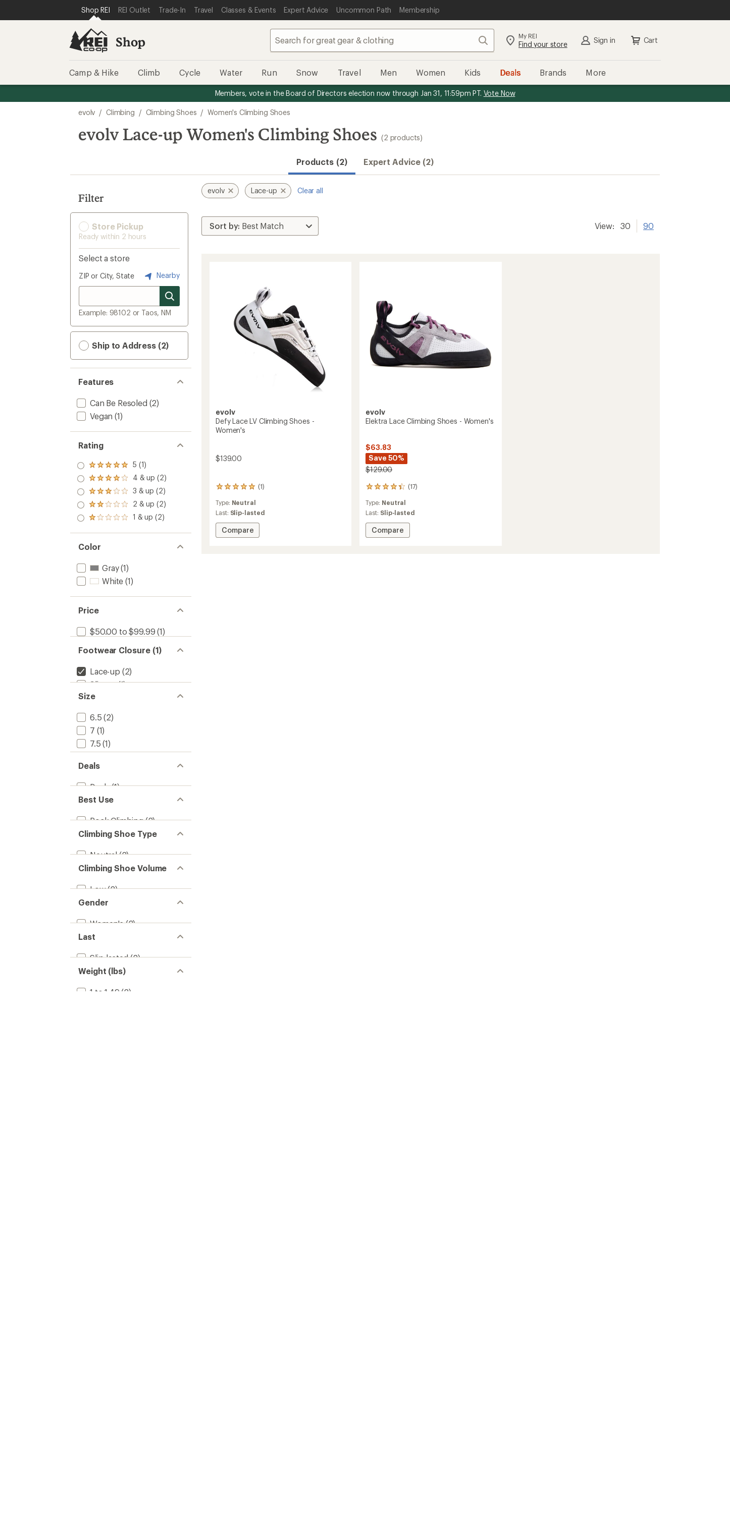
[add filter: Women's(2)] (99, 1102)
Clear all (310, 190)
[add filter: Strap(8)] (92, 721)
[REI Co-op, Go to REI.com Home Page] (88, 40)
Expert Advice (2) (398, 161)
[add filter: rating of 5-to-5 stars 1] (121, 465)
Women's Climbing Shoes (248, 112)
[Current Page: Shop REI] (95, 10)
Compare (237, 531)
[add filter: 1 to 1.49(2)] (97, 1203)
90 (648, 225)
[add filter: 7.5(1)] (88, 798)
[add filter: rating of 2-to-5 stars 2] (121, 505)
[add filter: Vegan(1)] (94, 416)
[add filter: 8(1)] (84, 811)
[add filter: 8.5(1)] (88, 824)
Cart (644, 40)
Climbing (120, 112)
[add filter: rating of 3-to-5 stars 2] (121, 491)
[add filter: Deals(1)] (92, 901)
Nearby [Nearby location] (161, 276)
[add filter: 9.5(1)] (88, 850)
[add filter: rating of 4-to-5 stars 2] (121, 478)
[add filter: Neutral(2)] (96, 1001)
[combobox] (382, 40)
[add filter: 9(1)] (85, 837)
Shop (130, 41)
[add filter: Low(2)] (90, 1052)
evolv (86, 112)
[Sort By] (260, 226)
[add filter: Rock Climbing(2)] (109, 951)
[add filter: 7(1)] (85, 784)
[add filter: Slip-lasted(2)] (101, 1153)
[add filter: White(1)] (99, 581)
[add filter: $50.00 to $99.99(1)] (115, 631)
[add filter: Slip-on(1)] (95, 708)
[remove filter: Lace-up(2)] (97, 695)
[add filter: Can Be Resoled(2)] (111, 403)
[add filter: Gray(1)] (97, 568)
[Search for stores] (170, 296)
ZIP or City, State (106, 275)
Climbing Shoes (171, 112)
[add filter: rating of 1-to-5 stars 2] (121, 518)
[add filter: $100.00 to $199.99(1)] (118, 644)
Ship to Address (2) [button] (124, 346)
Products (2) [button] (321, 161)
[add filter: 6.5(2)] (88, 771)
